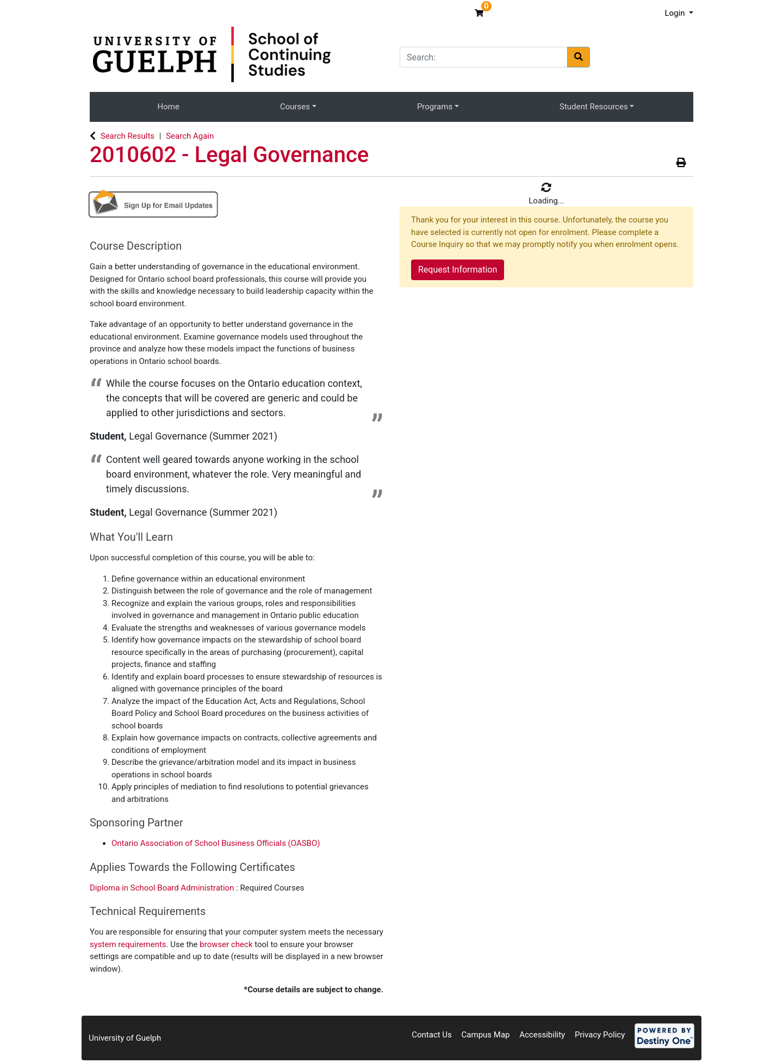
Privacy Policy (600, 1035)
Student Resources (594, 107)
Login (675, 13)
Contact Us (432, 1035)
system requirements (128, 944)
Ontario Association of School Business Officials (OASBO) (215, 843)
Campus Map (486, 1035)
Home (168, 107)
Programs (434, 107)
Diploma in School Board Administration (163, 888)
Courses (295, 107)
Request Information (457, 269)
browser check (226, 944)
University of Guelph (125, 1038)
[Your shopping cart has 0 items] (480, 13)
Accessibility (542, 1035)
